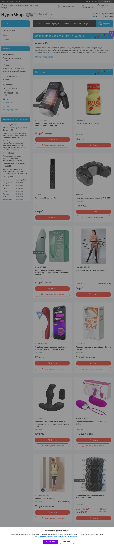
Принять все (50, 542)
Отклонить (67, 542)
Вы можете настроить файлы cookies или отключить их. (56, 536)
